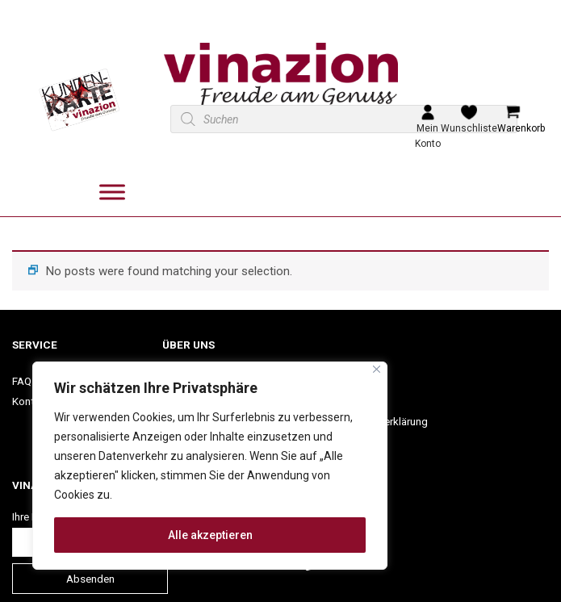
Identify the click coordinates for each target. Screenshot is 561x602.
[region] (209, 466)
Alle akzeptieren (210, 535)
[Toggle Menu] (112, 192)
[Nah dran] (376, 369)
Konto (26, 401)
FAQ (21, 380)
